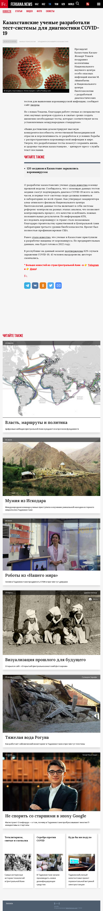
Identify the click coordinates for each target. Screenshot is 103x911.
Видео (29, 11)
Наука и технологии (27, 42)
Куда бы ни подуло (79, 837)
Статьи (18, 11)
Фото (39, 11)
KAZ (36, 4)
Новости (7, 11)
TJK (50, 4)
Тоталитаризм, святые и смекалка (16, 839)
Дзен (33, 269)
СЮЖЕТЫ (50, 11)
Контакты (9, 903)
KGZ (43, 4)
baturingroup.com (71, 908)
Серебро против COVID (46, 839)
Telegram (93, 265)
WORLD (72, 4)
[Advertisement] (51, 313)
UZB (64, 4)
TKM (57, 4)
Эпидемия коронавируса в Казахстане (53, 42)
